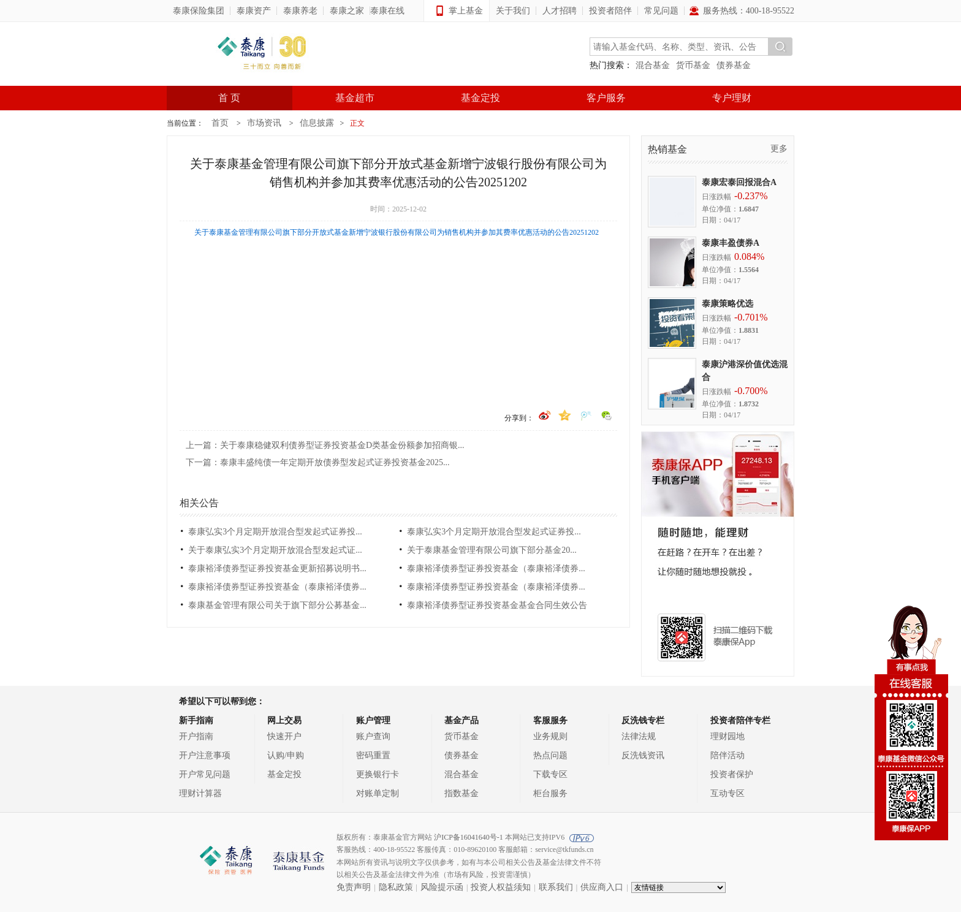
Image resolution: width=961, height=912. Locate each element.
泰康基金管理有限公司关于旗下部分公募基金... (277, 605)
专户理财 (731, 98)
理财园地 (727, 736)
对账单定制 (377, 793)
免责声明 (353, 887)
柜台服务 (550, 793)
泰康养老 (300, 10)
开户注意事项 (204, 755)
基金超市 (354, 98)
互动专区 (727, 793)
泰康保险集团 (198, 10)
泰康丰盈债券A (730, 243)
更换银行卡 (377, 774)
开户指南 (196, 736)
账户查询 (373, 736)
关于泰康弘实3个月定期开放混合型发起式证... (275, 550)
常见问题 (661, 10)
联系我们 (556, 887)
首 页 (229, 98)
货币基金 (693, 65)
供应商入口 (601, 887)
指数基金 (461, 793)
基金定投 (480, 98)
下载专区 (550, 774)
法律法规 (638, 736)
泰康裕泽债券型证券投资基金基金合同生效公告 (497, 605)
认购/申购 (285, 755)
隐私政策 (396, 887)
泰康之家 (347, 10)
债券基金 (733, 65)
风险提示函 (441, 887)
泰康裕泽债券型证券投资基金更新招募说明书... (277, 568)
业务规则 (550, 736)
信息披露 (317, 122)
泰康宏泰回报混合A (739, 182)
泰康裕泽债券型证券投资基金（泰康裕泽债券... (496, 568)
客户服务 (606, 98)
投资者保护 (731, 774)
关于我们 (513, 10)
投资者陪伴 (610, 10)
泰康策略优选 (727, 303)
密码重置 (373, 755)
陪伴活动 (727, 755)
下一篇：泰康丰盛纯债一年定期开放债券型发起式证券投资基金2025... (318, 462)
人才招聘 (559, 10)
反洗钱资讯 (642, 755)
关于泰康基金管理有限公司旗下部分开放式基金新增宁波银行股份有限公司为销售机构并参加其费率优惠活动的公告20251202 (396, 232)
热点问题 (550, 755)
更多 (779, 148)
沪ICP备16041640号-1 (468, 837)
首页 (220, 122)
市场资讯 (264, 122)
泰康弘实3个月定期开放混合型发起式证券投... (275, 531)
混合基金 (653, 65)
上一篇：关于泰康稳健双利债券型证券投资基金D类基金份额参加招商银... (325, 445)
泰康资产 (254, 10)
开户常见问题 (204, 774)
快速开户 (284, 736)
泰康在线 (387, 10)
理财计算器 (200, 793)
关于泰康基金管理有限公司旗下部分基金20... (492, 550)
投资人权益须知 (501, 887)
